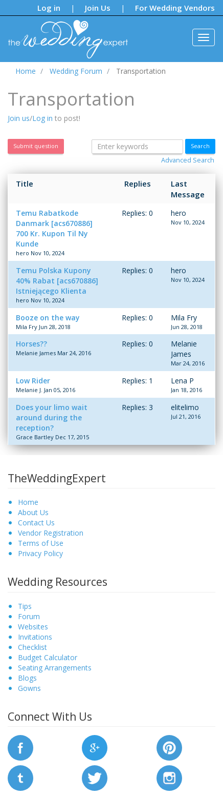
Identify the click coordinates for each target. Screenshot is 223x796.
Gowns (29, 688)
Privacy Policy (40, 553)
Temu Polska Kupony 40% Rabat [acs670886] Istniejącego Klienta (57, 281)
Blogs (27, 678)
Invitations (35, 637)
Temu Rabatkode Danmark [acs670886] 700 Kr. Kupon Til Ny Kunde (54, 228)
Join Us (97, 8)
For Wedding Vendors (175, 8)
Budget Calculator (47, 657)
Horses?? (31, 344)
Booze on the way (48, 317)
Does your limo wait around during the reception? (51, 417)
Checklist (32, 647)
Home (28, 502)
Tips (25, 606)
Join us (19, 118)
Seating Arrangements (55, 667)
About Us (33, 512)
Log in (48, 8)
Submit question (35, 146)
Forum (29, 616)
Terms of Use (40, 543)
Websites (33, 626)
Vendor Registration (50, 533)
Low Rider (33, 380)
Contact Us (36, 522)
